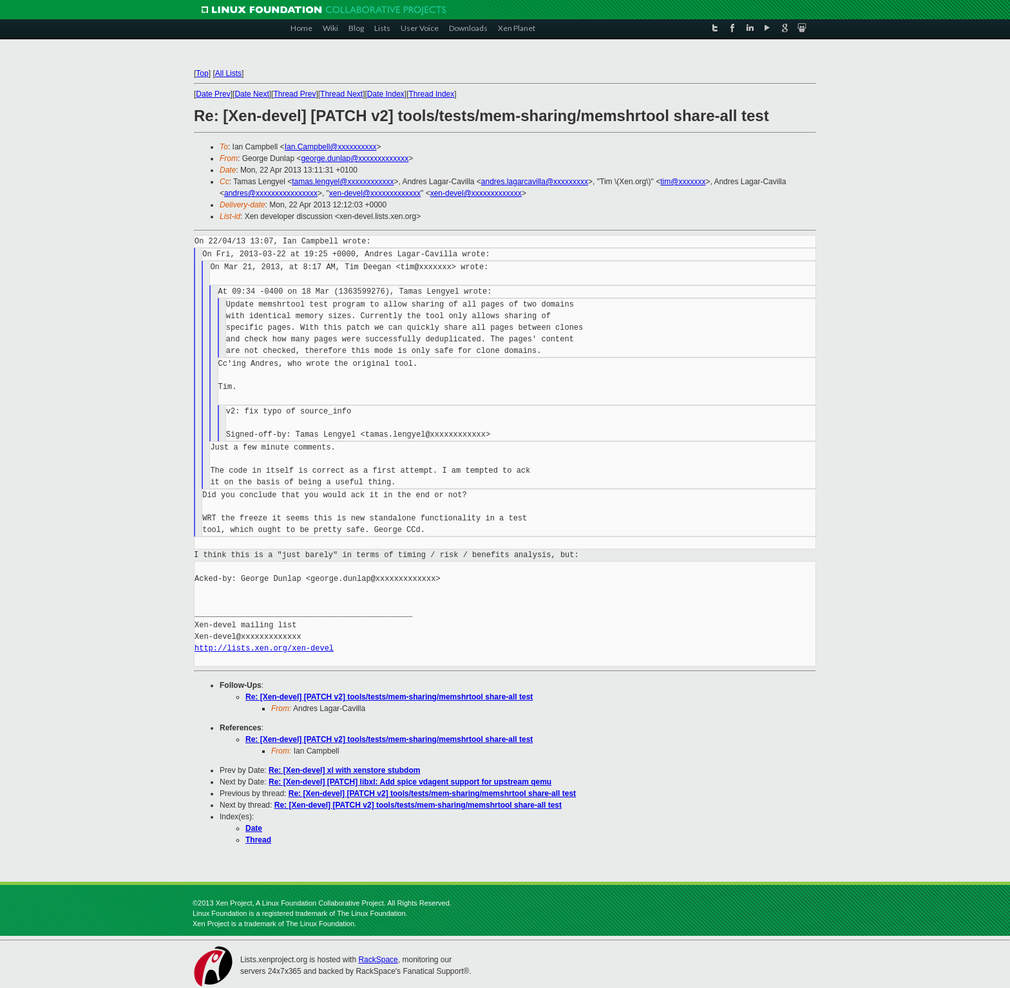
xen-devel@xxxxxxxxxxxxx (375, 193)
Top (202, 73)
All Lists (228, 73)
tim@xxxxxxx (682, 181)
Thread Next (341, 94)
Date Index (386, 94)
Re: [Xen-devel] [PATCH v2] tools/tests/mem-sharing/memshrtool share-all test (389, 696)
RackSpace (377, 959)
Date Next (251, 94)
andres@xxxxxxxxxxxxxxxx (271, 193)
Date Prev (213, 94)
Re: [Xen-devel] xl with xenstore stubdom (344, 770)
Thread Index (432, 94)
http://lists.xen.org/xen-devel (264, 648)
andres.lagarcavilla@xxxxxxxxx (534, 181)
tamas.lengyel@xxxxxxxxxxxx (343, 181)
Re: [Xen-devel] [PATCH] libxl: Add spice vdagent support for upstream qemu (410, 781)
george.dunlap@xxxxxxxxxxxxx (354, 158)
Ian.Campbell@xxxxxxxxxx (331, 146)
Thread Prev (294, 94)
